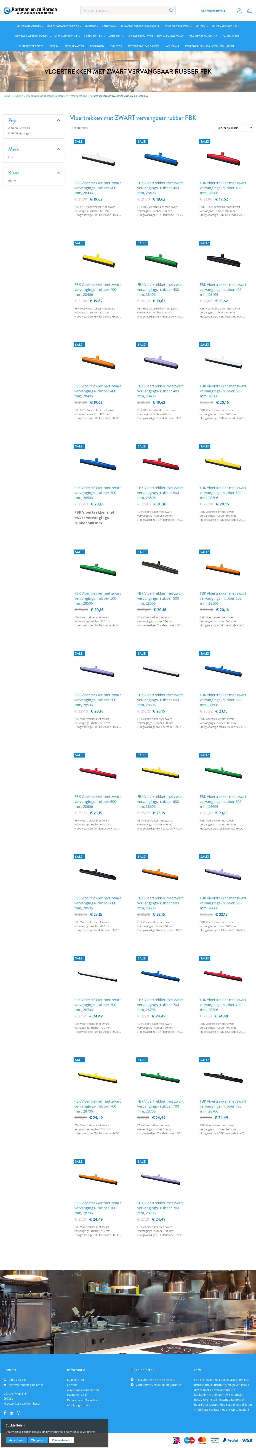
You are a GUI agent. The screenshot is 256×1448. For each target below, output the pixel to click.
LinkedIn (11, 1413)
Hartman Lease (77, 1395)
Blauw (12, 181)
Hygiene (18, 96)
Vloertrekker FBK (76, 96)
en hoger (19, 133)
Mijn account (75, 1380)
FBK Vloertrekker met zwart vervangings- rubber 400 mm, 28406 (97, 187)
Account (239, 10)
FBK (10, 157)
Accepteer (16, 1440)
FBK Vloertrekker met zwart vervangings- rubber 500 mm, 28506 (223, 391)
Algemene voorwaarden (83, 1390)
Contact (72, 1385)
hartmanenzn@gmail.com (26, 1385)
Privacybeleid (61, 1440)
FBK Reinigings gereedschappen (44, 96)
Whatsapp (18, 1413)
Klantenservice (213, 11)
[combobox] (128, 10)
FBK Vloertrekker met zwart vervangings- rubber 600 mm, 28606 (160, 699)
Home (7, 96)
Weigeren (37, 1440)
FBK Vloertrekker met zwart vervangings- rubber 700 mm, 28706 (97, 1004)
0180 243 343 (17, 1380)
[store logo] (30, 10)
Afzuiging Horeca (78, 1405)
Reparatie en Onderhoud (83, 1400)
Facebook (5, 1413)
